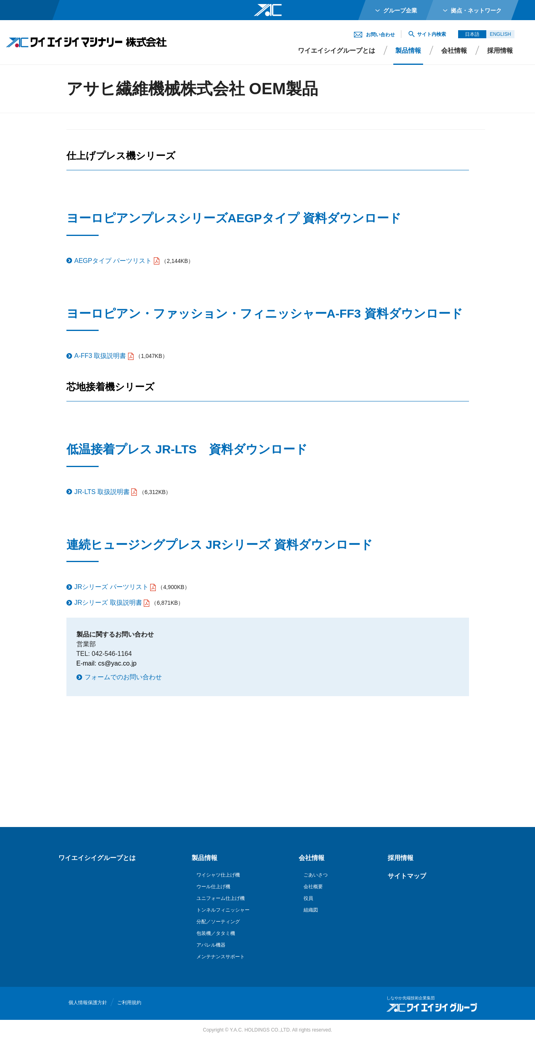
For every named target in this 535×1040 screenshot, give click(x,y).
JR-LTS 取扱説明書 (102, 491)
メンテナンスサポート (220, 956)
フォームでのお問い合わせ (123, 677)
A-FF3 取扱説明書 (100, 355)
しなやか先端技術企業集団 (410, 998)
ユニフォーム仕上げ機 (220, 898)
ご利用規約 (129, 1002)
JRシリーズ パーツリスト (111, 586)
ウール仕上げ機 (213, 886)
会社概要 (313, 886)
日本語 (472, 34)
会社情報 (454, 50)
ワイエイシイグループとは (336, 50)
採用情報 (500, 50)
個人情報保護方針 (87, 1002)
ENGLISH (500, 34)
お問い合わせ (380, 34)
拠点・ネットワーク (476, 10)
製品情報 (408, 50)
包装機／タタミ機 (215, 933)
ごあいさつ (316, 875)
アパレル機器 (210, 945)
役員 (308, 898)
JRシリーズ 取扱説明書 (108, 602)
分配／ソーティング (218, 921)
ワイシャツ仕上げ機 (218, 875)
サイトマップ (407, 876)
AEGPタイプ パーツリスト (113, 260)
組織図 (311, 910)
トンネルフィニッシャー (223, 910)
